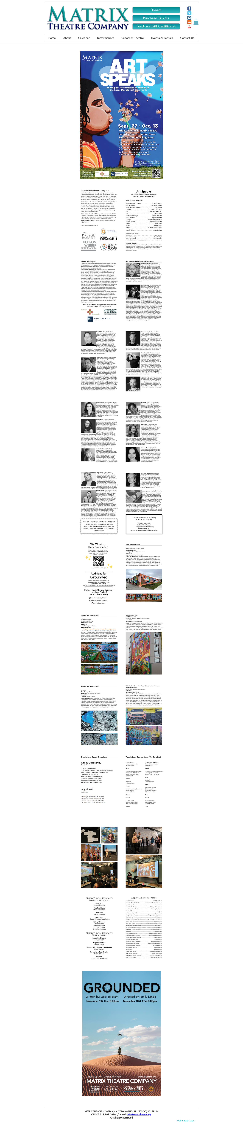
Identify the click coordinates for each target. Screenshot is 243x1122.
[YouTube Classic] (189, 27)
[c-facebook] (189, 8)
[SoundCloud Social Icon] (189, 22)
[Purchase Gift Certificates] (156, 26)
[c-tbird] (189, 13)
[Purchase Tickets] (156, 18)
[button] (196, 22)
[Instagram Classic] (189, 18)
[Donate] (156, 10)
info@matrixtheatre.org (139, 1114)
